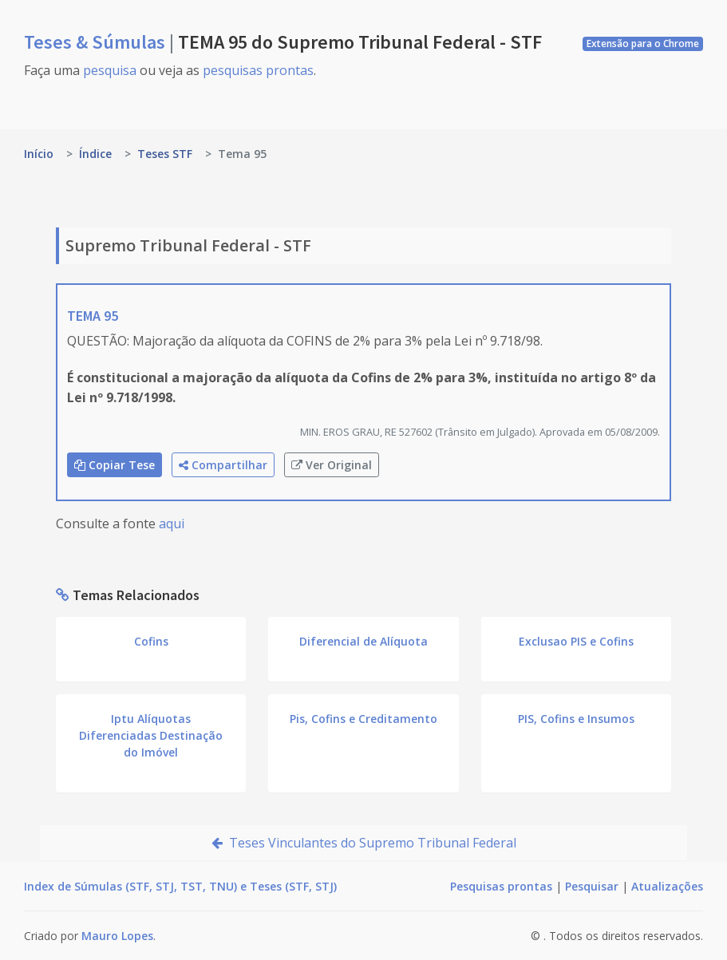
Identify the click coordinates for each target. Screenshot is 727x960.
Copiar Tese (114, 464)
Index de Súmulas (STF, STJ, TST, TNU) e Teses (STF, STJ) (180, 886)
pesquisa (109, 70)
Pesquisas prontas (501, 886)
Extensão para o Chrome (643, 43)
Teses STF (164, 153)
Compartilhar (223, 464)
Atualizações (667, 886)
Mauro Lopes (117, 935)
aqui (171, 523)
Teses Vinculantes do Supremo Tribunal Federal (363, 842)
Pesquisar (591, 886)
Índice (95, 153)
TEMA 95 (92, 315)
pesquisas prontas (258, 70)
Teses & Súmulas (96, 42)
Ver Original (331, 464)
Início (38, 153)
